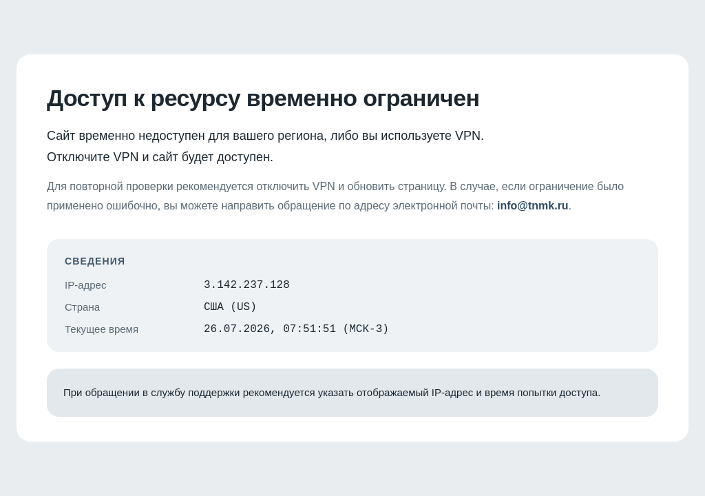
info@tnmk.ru (533, 201)
